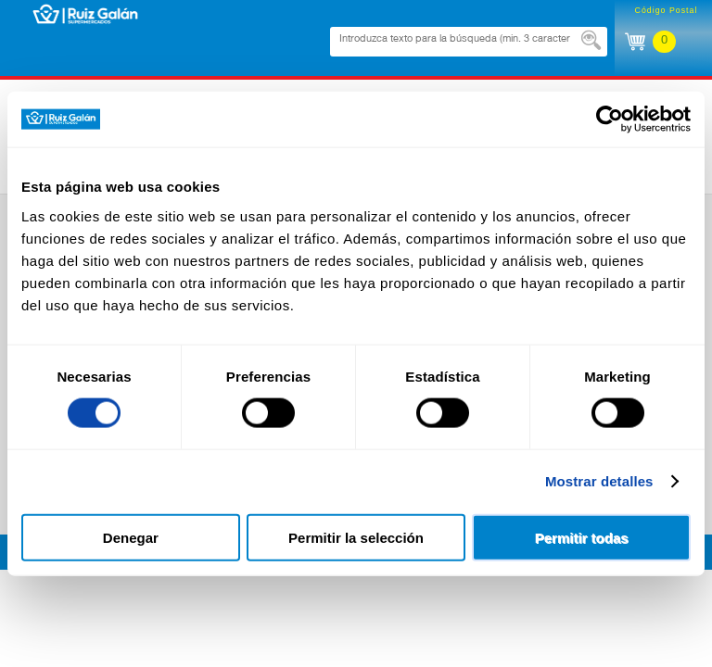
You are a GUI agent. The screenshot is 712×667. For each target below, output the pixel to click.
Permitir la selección (356, 537)
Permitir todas (582, 537)
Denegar (131, 537)
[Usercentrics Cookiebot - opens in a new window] (609, 119)
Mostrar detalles (599, 481)
